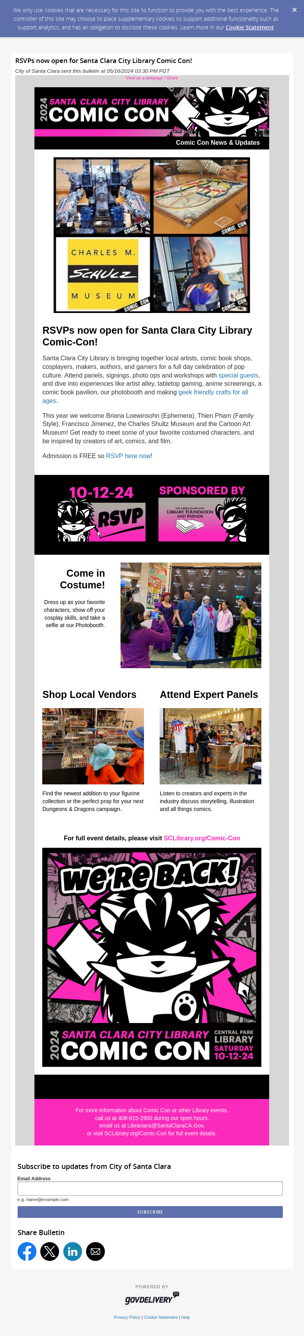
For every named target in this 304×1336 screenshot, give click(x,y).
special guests (238, 375)
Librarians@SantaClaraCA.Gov (165, 1125)
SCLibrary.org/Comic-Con (202, 838)
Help (185, 1317)
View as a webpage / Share (152, 78)
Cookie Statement (250, 27)
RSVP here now (128, 456)
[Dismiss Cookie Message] (294, 7)
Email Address (34, 1178)
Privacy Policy (127, 1317)
